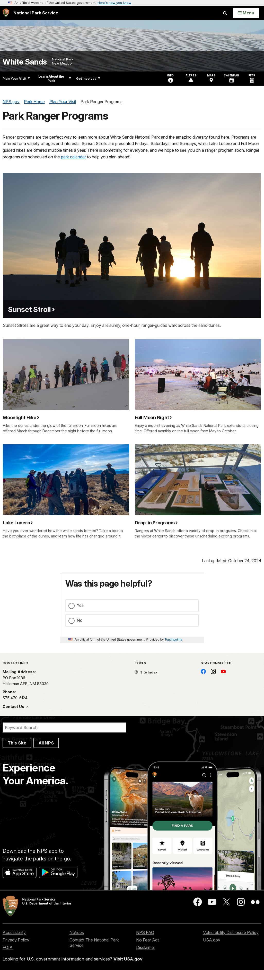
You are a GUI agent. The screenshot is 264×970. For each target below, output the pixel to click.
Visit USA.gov (128, 959)
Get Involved (88, 78)
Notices (76, 932)
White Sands (25, 61)
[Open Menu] (246, 13)
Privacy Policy (16, 939)
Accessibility (14, 932)
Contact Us (14, 706)
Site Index (146, 672)
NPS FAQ (145, 932)
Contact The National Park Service (94, 942)
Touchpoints (173, 639)
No (80, 620)
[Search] (64, 727)
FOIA (8, 947)
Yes (80, 605)
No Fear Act (147, 939)
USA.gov (211, 939)
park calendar (73, 156)
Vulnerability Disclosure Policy (231, 932)
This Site (17, 743)
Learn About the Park (54, 79)
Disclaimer (145, 947)
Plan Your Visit (16, 78)
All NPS (46, 743)
